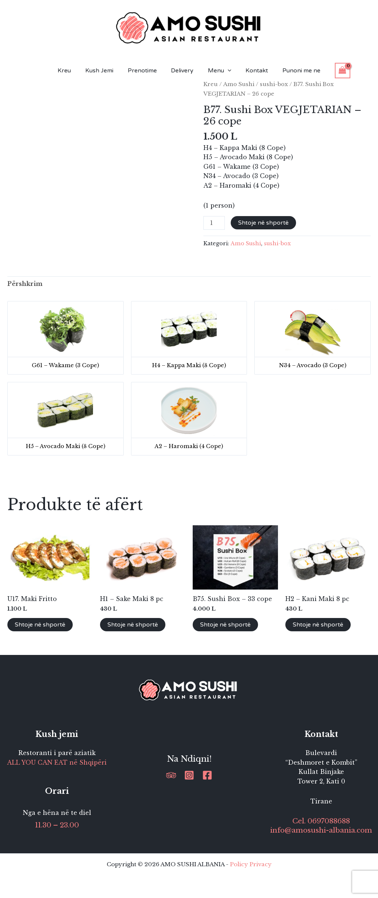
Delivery (182, 70)
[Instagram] (189, 775)
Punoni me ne (294, 70)
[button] (225, 70)
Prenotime (144, 70)
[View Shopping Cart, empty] (334, 70)
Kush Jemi (104, 70)
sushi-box (274, 84)
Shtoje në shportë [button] (40, 624)
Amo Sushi (238, 84)
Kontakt (252, 70)
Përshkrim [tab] (24, 283)
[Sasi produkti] (214, 223)
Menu (217, 70)
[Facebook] (207, 775)
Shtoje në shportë (263, 222)
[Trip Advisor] (171, 775)
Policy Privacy (251, 864)
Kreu (71, 70)
